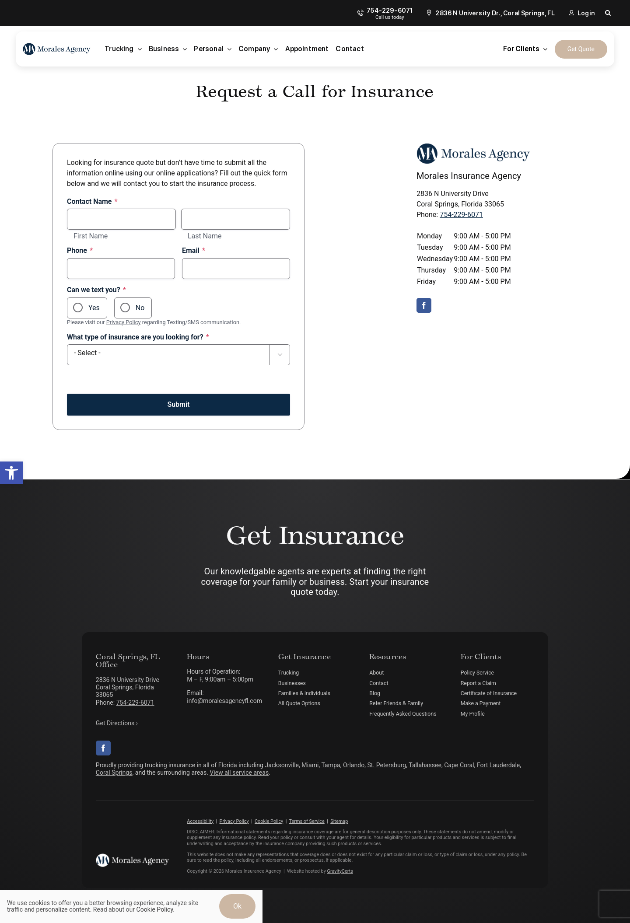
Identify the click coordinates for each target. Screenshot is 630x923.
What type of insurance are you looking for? (138, 337)
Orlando (353, 765)
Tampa (331, 765)
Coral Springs (114, 772)
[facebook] (423, 305)
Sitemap (339, 821)
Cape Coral (459, 765)
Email (193, 251)
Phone (80, 251)
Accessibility (200, 821)
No (140, 308)
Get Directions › (117, 723)
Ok (237, 906)
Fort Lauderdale (498, 765)
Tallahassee (425, 765)
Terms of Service (306, 821)
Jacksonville (282, 765)
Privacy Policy (123, 322)
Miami (309, 765)
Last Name (204, 236)
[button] (11, 473)
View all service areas (239, 772)
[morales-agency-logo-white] (132, 857)
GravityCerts (340, 871)
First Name (91, 236)
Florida (227, 765)
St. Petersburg (387, 765)
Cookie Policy (269, 821)
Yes (94, 308)
